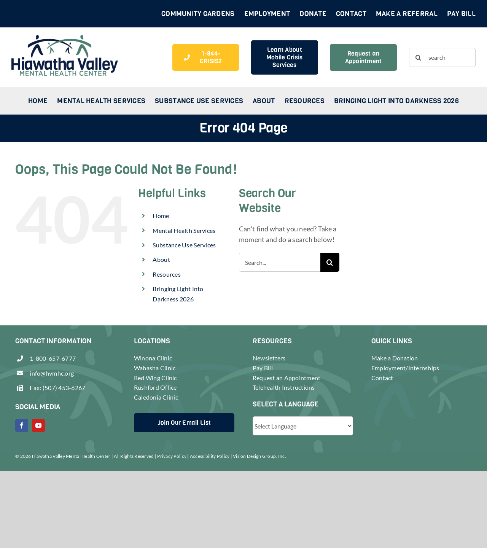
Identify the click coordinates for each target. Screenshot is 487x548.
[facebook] (21, 425)
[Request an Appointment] (363, 57)
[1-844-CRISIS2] (205, 57)
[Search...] (279, 262)
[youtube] (38, 425)
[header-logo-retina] (64, 38)
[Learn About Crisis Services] (284, 57)
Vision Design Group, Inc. (259, 456)
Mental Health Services (184, 230)
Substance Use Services (184, 245)
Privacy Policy (171, 456)
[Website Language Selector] (303, 425)
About (161, 259)
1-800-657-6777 (53, 358)
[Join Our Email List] (184, 422)
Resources (166, 274)
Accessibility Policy (209, 456)
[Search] (418, 57)
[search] (442, 57)
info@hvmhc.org (52, 373)
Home (161, 215)
